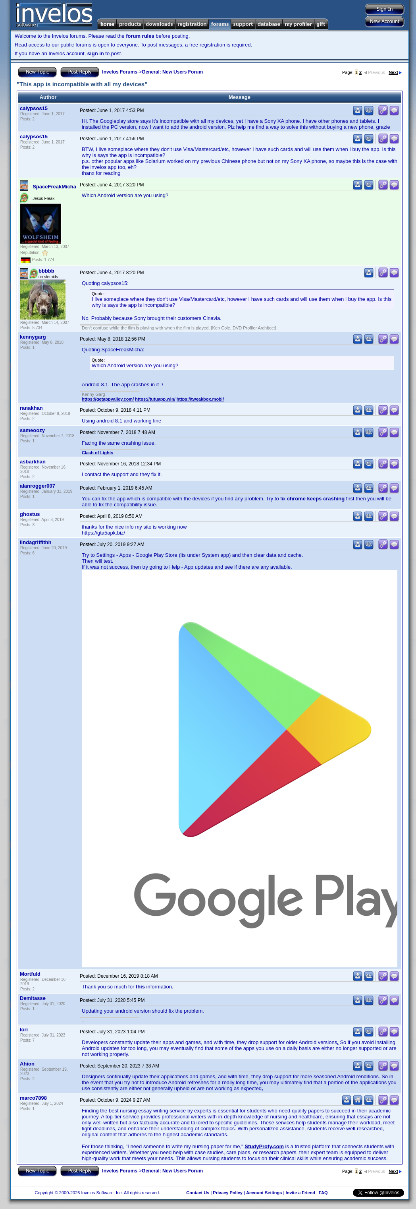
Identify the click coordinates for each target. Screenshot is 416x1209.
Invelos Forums (119, 72)
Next (395, 72)
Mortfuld (30, 974)
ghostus (30, 514)
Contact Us (197, 1192)
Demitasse (33, 998)
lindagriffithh (35, 542)
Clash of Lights (97, 452)
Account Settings (264, 1192)
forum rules (140, 36)
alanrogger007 (37, 486)
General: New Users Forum (172, 72)
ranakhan (31, 408)
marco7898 (33, 1098)
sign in (95, 53)
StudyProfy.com (264, 1146)
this (140, 987)
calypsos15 (34, 108)
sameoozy (32, 430)
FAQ (323, 1192)
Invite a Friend (300, 1192)
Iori (24, 1030)
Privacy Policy (228, 1192)
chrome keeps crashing (316, 499)
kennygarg (33, 337)
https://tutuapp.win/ (155, 399)
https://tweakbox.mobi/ (200, 399)
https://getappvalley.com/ (108, 399)
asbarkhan (33, 462)
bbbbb (46, 271)
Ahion (27, 1064)
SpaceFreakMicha (54, 187)
